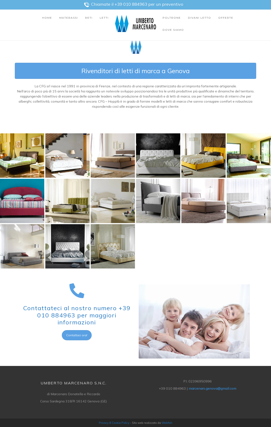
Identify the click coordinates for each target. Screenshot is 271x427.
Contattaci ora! (76, 335)
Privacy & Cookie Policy (114, 422)
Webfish (167, 422)
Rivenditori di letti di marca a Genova (135, 71)
